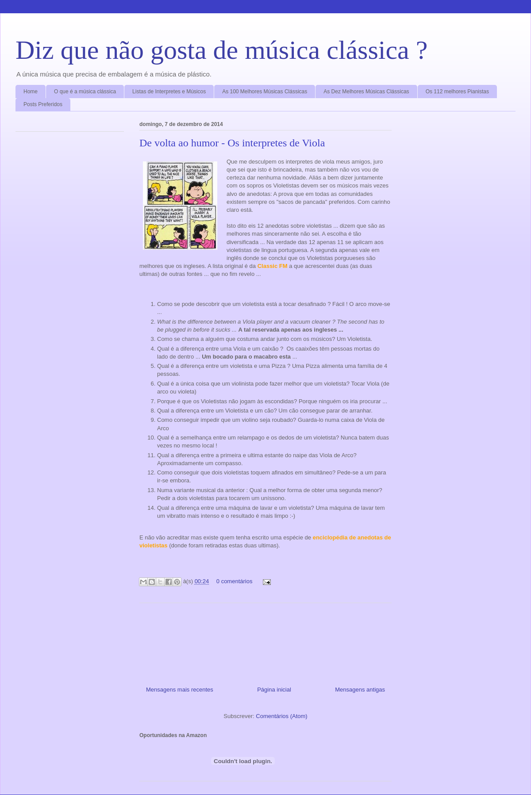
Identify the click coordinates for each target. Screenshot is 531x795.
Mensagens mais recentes (179, 689)
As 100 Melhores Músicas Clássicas (264, 91)
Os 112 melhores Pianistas (457, 91)
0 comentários (234, 581)
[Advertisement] (265, 641)
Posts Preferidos (42, 104)
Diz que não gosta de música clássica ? (221, 50)
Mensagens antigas (360, 689)
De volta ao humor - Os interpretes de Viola (232, 143)
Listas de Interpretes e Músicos (169, 91)
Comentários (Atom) (281, 716)
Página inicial (274, 689)
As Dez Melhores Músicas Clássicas (366, 91)
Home (30, 91)
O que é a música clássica (85, 91)
